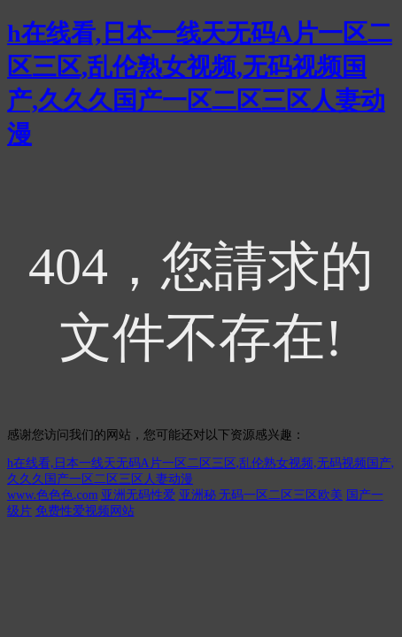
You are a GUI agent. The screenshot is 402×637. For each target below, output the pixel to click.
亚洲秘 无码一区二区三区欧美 (261, 495)
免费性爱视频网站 (85, 511)
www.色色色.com (52, 495)
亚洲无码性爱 (138, 495)
